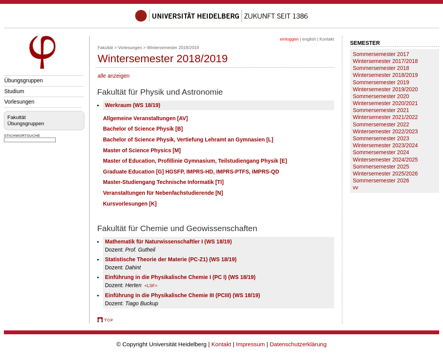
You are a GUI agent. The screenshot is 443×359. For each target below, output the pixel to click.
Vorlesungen (19, 102)
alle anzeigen (114, 76)
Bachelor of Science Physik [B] (143, 129)
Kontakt (326, 39)
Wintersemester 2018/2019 (173, 47)
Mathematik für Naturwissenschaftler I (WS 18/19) (168, 241)
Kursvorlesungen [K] (129, 204)
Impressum (250, 344)
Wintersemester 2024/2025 (385, 160)
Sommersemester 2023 (381, 138)
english (309, 39)
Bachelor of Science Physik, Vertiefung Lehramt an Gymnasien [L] (188, 139)
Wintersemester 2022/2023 (385, 131)
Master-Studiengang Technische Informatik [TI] (163, 182)
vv (355, 187)
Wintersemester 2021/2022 (385, 117)
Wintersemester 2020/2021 (385, 103)
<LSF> (151, 285)
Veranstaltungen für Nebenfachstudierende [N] (163, 193)
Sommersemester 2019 (381, 82)
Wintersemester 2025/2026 (385, 173)
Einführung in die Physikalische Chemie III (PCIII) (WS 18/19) (182, 295)
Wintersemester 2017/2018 (385, 61)
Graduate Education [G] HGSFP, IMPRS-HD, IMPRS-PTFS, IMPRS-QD (191, 171)
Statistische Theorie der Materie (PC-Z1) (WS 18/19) (171, 259)
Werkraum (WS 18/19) (132, 105)
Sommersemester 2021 (381, 110)
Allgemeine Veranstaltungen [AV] (145, 118)
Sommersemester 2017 (381, 54)
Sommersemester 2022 (381, 124)
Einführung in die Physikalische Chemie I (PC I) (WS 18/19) (180, 277)
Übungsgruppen (23, 80)
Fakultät (16, 117)
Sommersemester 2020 (381, 96)
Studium (14, 91)
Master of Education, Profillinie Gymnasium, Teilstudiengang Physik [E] (195, 161)
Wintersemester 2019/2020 (385, 89)
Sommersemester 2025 (381, 166)
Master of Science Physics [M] (142, 150)
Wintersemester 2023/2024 (385, 145)
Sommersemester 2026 (381, 180)
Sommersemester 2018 (381, 68)
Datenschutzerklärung (298, 344)
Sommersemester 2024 (381, 152)
